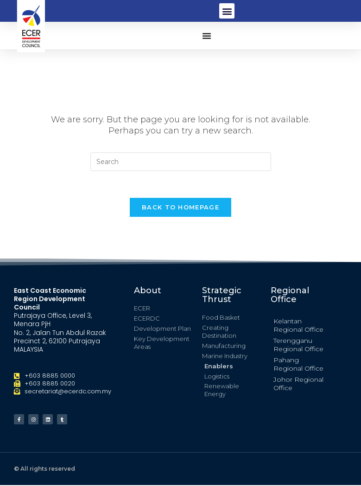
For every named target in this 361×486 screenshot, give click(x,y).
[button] (226, 11)
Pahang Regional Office (298, 365)
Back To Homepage (180, 208)
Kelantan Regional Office (298, 326)
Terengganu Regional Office (298, 346)
